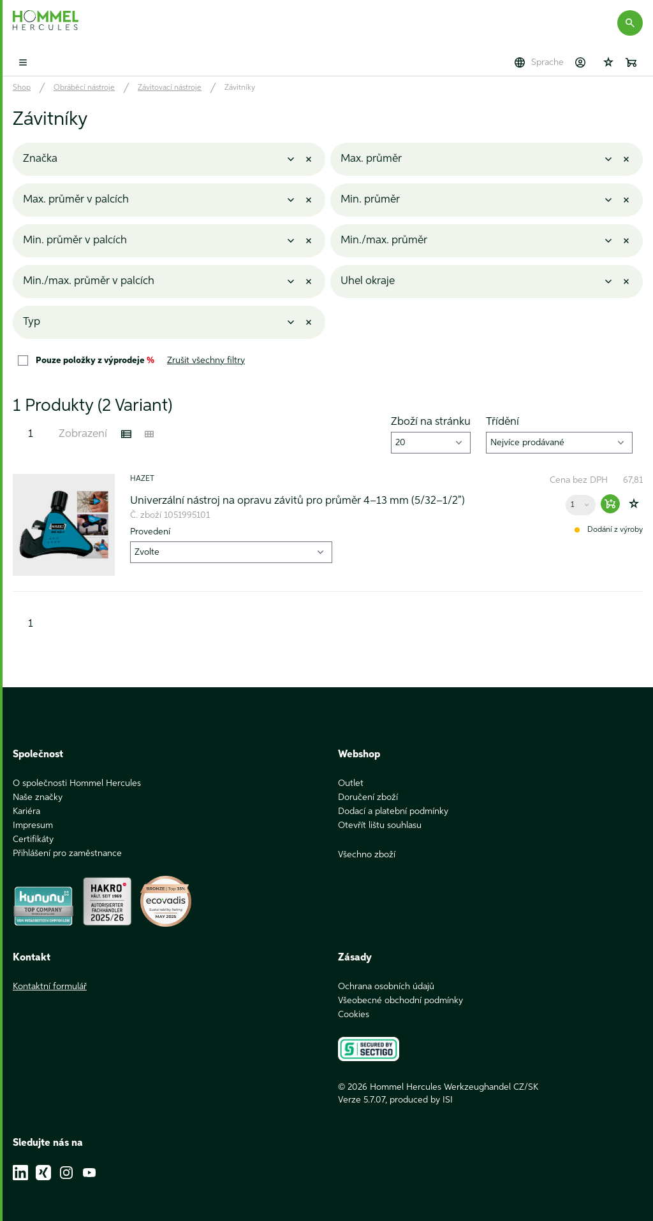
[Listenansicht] (126, 434)
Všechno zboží (366, 854)
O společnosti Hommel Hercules (77, 783)
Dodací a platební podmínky (393, 811)
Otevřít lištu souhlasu (380, 825)
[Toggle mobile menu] (23, 62)
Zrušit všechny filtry (206, 360)
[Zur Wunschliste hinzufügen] (634, 504)
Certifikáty (33, 839)
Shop (22, 88)
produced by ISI (421, 1100)
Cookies (353, 1014)
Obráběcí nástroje (84, 88)
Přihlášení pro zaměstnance (67, 853)
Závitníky (239, 88)
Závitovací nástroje (170, 88)
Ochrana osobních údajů (386, 986)
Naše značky (37, 797)
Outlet (350, 783)
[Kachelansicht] (149, 434)
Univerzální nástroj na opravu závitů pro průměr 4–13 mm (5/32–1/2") (297, 501)
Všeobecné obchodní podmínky (400, 1000)
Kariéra (26, 811)
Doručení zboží (368, 797)
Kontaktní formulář (50, 986)
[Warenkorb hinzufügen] (610, 503)
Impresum (33, 825)
